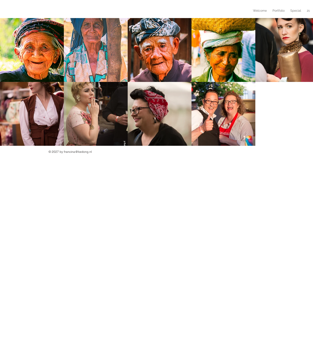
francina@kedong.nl (78, 151)
